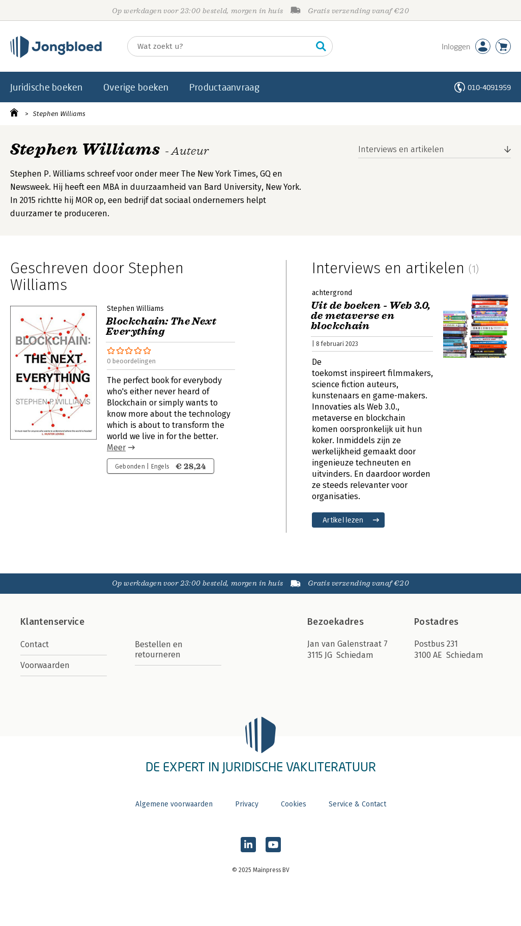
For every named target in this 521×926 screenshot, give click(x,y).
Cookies (293, 804)
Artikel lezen (343, 519)
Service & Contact (357, 804)
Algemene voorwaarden (174, 804)
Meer (116, 447)
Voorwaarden (45, 665)
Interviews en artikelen (401, 149)
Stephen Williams (59, 114)
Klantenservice (52, 621)
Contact (34, 644)
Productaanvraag (224, 87)
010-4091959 (489, 87)
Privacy (246, 804)
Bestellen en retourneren (159, 649)
